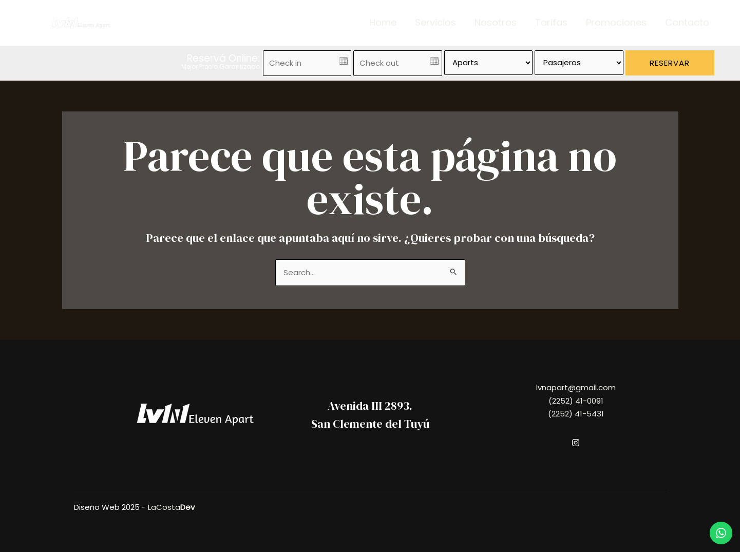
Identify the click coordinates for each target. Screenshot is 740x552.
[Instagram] (576, 443)
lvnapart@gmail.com (576, 387)
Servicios (435, 22)
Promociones (616, 22)
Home (382, 22)
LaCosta (171, 507)
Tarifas (551, 22)
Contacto (687, 22)
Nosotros (496, 22)
